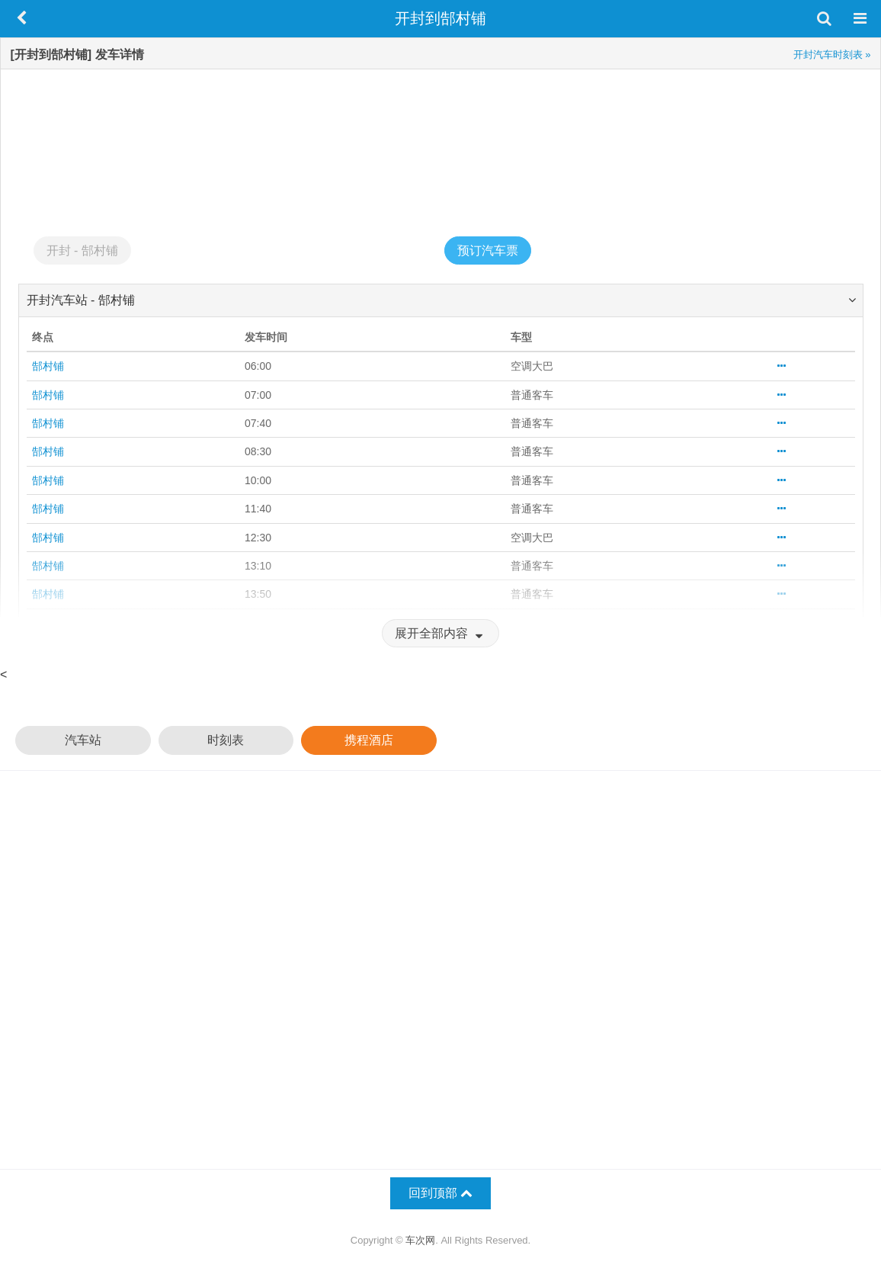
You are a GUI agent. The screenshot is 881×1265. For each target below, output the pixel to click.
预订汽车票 (487, 250)
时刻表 (225, 740)
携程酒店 (368, 740)
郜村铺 (48, 366)
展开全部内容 (440, 633)
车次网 (420, 1240)
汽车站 (83, 740)
